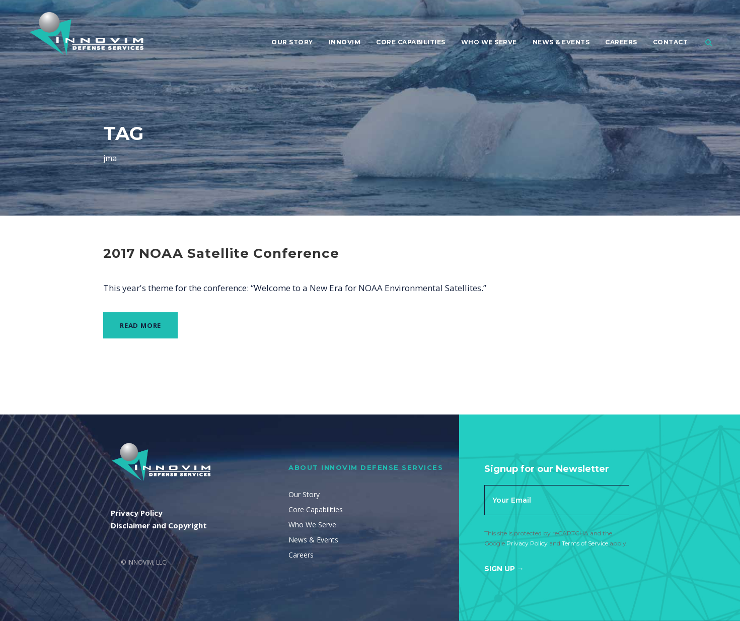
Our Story (292, 42)
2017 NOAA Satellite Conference (221, 253)
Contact (670, 42)
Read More (140, 325)
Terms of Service (585, 543)
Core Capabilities (411, 42)
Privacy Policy (527, 543)
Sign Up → (504, 568)
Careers (621, 42)
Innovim (345, 42)
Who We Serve (489, 42)
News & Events (561, 42)
